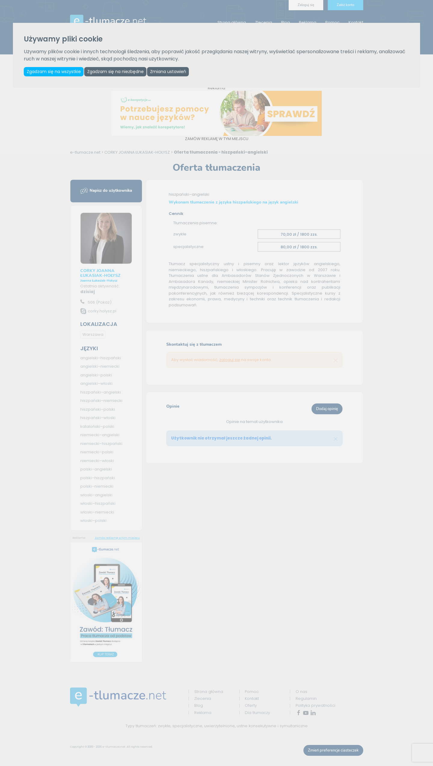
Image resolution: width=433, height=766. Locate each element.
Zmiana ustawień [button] (172, 72)
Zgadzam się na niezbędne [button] (118, 72)
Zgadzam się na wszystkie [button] (54, 72)
